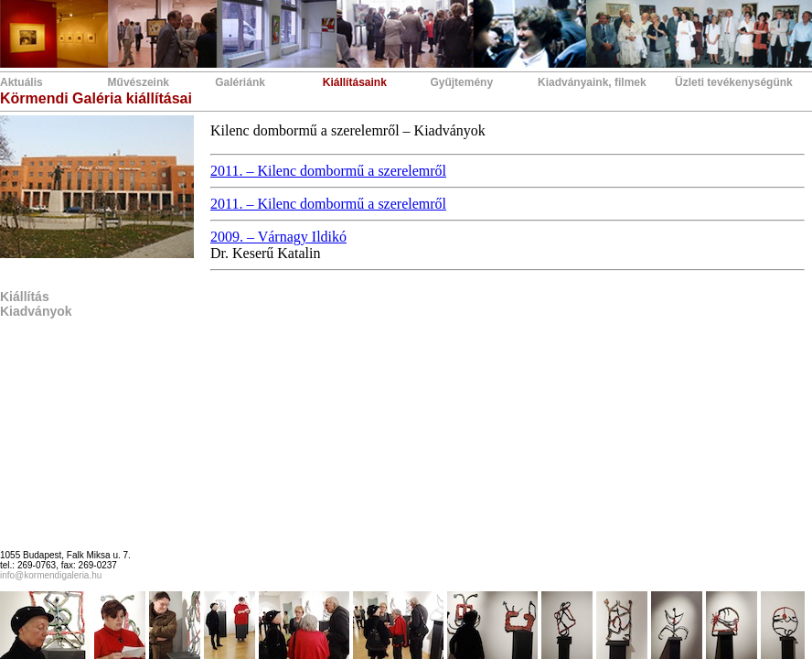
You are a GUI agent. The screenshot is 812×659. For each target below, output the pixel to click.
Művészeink (138, 82)
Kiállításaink (355, 82)
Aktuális (21, 82)
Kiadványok (36, 311)
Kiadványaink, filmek (592, 82)
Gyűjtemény (461, 82)
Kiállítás (24, 296)
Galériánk (240, 82)
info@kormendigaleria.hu (51, 575)
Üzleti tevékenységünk (734, 82)
